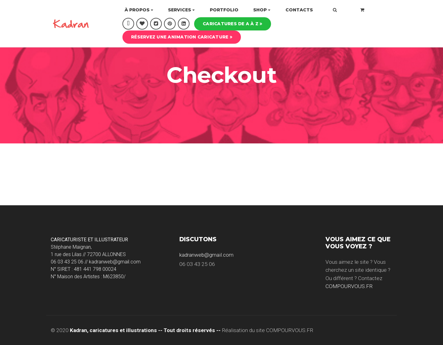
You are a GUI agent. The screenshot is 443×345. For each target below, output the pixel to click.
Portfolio (224, 10)
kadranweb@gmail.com (206, 255)
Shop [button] (260, 10)
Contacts (299, 10)
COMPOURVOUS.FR (349, 286)
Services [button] (179, 10)
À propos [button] (137, 10)
